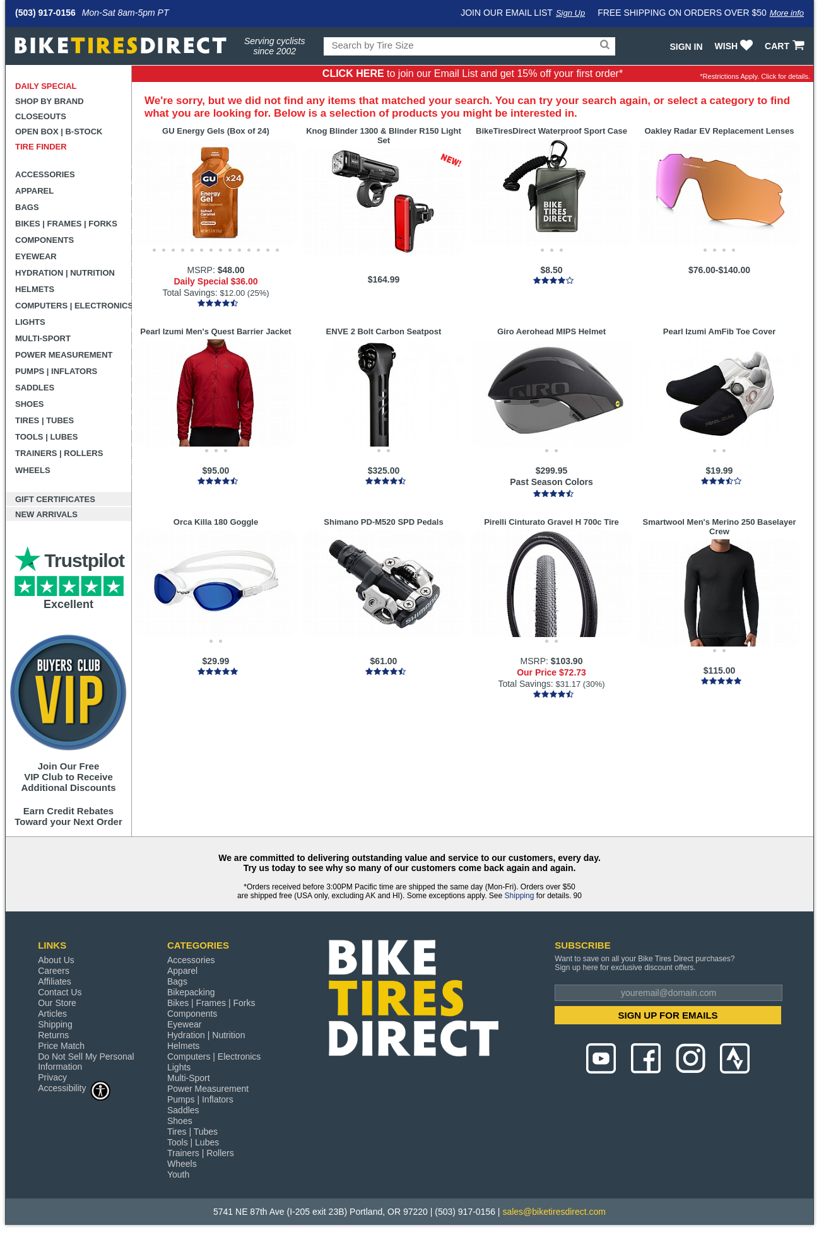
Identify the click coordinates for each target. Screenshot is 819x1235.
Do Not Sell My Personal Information (86, 1061)
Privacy (52, 1077)
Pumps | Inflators (56, 371)
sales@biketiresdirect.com (554, 1212)
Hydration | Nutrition (65, 273)
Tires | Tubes (44, 420)
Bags (27, 207)
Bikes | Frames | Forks (66, 223)
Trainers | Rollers (59, 453)
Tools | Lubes (46, 437)
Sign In (685, 47)
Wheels (32, 470)
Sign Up (570, 13)
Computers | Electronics (73, 305)
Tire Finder (41, 146)
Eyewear (36, 256)
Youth (178, 1174)
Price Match (61, 1046)
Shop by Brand (49, 101)
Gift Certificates (55, 499)
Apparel (34, 191)
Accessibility (74, 1087)
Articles (52, 1014)
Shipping (519, 895)
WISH (735, 46)
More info (787, 13)
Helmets (34, 289)
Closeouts (40, 116)
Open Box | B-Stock (58, 131)
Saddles (34, 387)
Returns (53, 1035)
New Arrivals (46, 514)
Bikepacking (191, 992)
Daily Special (46, 86)
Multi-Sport (43, 338)
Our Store (57, 1003)
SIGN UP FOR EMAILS (668, 1015)
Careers (53, 971)
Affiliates (54, 981)
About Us (56, 960)
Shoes (29, 404)
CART (786, 46)
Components (44, 240)
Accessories (45, 174)
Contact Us (59, 992)
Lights (30, 322)
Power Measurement (64, 355)
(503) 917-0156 (45, 13)
